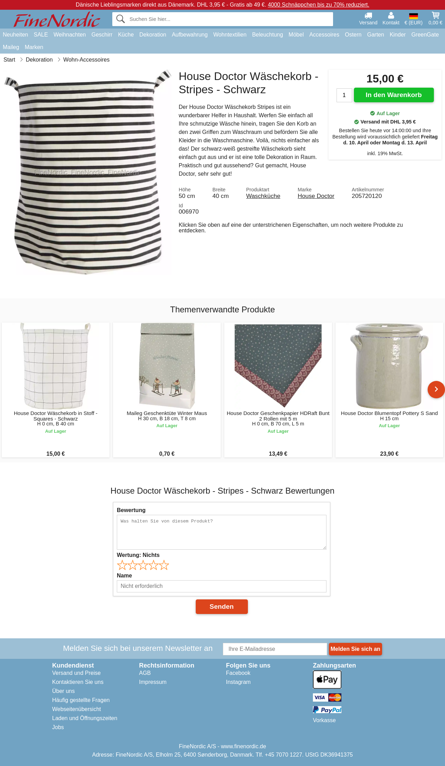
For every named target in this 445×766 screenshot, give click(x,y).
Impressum (153, 682)
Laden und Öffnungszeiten (84, 718)
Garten (375, 35)
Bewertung (131, 510)
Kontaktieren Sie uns (78, 682)
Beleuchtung (267, 35)
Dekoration (152, 35)
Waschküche (263, 195)
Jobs (58, 727)
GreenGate (425, 35)
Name (124, 576)
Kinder (398, 35)
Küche (126, 35)
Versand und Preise (76, 673)
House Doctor (316, 195)
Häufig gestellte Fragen (81, 700)
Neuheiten (15, 35)
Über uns (63, 691)
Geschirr (101, 35)
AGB (145, 673)
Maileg (11, 47)
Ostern (353, 35)
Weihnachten (70, 35)
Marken (34, 47)
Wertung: (138, 555)
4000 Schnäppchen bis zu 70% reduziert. (318, 5)
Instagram (238, 682)
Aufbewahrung (190, 35)
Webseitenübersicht (76, 709)
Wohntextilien (229, 35)
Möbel (296, 35)
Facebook (238, 673)
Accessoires (324, 35)
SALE (41, 35)
